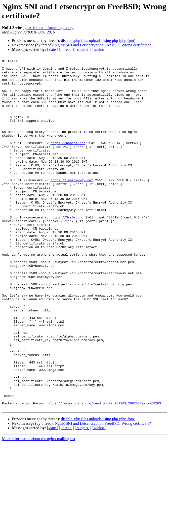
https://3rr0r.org (67, 249)
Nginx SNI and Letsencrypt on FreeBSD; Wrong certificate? (103, 45)
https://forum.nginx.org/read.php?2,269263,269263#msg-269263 (103, 472)
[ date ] (52, 49)
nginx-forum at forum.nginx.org (48, 28)
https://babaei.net (67, 160)
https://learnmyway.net (71, 204)
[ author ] (99, 49)
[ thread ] (66, 49)
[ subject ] (83, 49)
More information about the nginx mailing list (38, 509)
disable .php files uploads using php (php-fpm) (98, 40)
